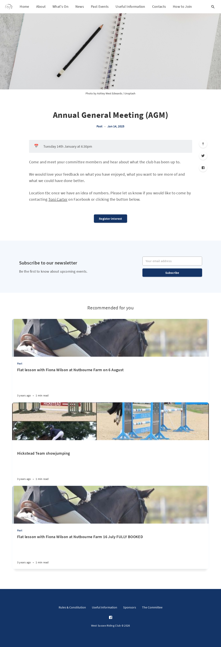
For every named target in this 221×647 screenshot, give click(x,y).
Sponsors (129, 607)
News (79, 6)
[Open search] (213, 7)
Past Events (100, 6)
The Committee (152, 607)
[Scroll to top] (203, 144)
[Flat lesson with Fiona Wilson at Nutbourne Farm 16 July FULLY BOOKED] (110, 551)
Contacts (159, 6)
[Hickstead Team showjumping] (110, 462)
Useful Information (130, 6)
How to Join (182, 6)
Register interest (110, 219)
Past (99, 126)
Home (24, 6)
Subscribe (172, 273)
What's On (60, 6)
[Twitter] (203, 156)
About (41, 6)
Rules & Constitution (72, 607)
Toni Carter (57, 199)
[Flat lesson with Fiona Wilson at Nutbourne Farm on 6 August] (110, 384)
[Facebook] (203, 168)
